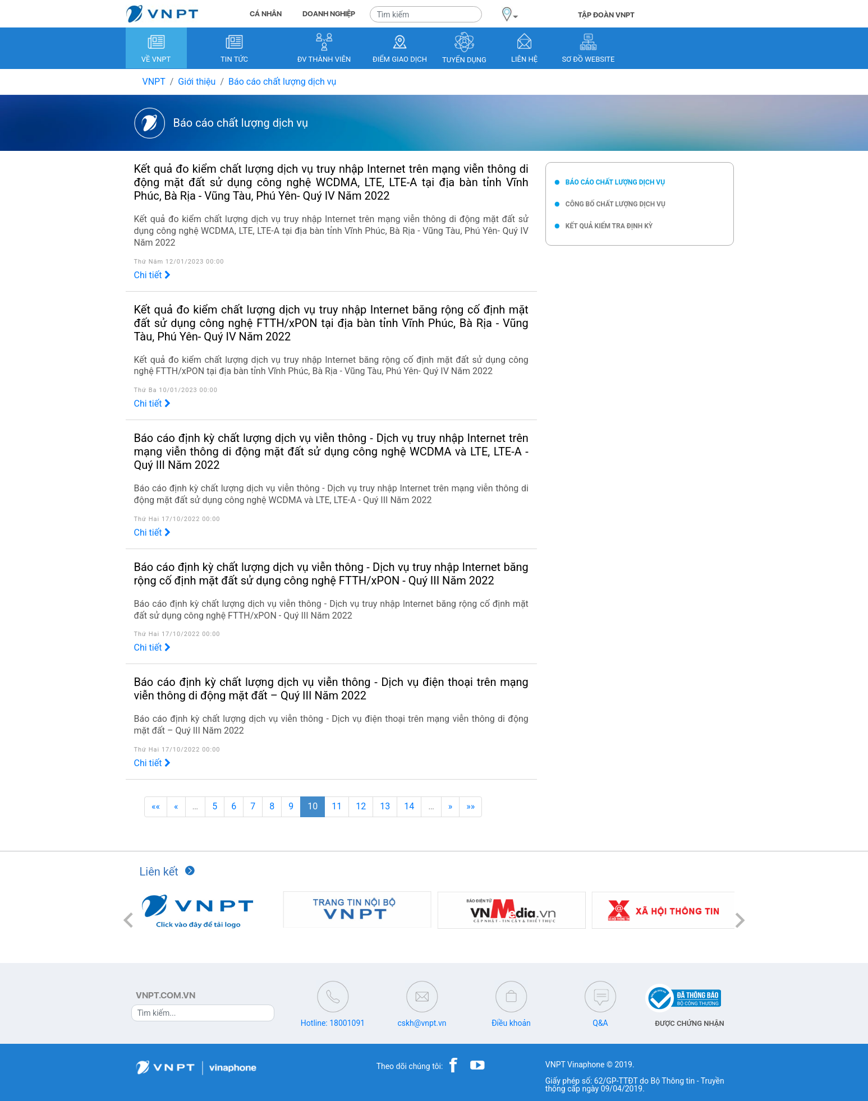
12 (361, 806)
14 (409, 806)
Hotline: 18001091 (333, 1023)
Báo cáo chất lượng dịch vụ (282, 81)
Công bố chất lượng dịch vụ (615, 204)
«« (155, 806)
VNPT (154, 81)
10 (312, 806)
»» (470, 806)
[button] (128, 920)
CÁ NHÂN (266, 14)
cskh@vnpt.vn (421, 1023)
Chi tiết (152, 275)
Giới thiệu (196, 81)
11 (337, 806)
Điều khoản (511, 1023)
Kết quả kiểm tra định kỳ (609, 226)
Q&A (600, 1023)
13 (385, 806)
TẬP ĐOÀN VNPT (606, 15)
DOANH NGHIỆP (328, 14)
